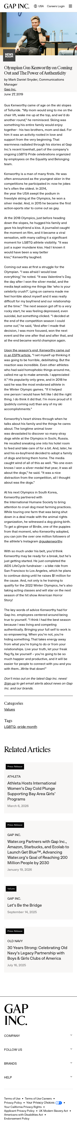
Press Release (14, 766)
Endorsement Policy (16, 1118)
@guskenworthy (50, 541)
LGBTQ (10, 727)
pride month (27, 727)
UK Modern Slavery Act (53, 1110)
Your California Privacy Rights (23, 1107)
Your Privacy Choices (40, 1102)
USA (39, 6)
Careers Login (56, 6)
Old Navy (15, 941)
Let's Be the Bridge (24, 905)
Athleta (14, 776)
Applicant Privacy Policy (19, 1110)
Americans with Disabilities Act (23, 1114)
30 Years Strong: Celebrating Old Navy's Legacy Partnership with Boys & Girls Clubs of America (37, 953)
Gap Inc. (10, 89)
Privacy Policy (13, 1102)
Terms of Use (12, 1098)
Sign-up (9, 683)
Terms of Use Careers (38, 1098)
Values (9, 709)
